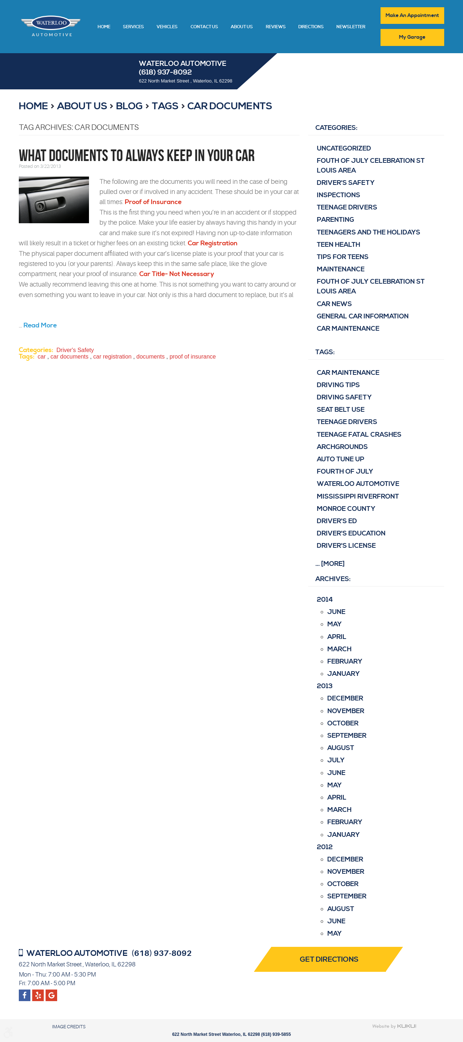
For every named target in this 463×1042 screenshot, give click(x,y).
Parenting (335, 220)
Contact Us (204, 27)
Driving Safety (344, 397)
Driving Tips (338, 385)
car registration (112, 357)
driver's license (346, 546)
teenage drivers (347, 422)
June (336, 612)
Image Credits (68, 1026)
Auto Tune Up (340, 459)
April (337, 637)
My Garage (412, 37)
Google (38, 992)
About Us (242, 27)
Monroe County (346, 509)
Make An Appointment (412, 15)
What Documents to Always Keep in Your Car (137, 156)
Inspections (338, 195)
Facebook (24, 992)
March (339, 649)
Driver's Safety (75, 350)
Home (104, 27)
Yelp (51, 992)
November (345, 711)
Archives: (333, 579)
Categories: (336, 128)
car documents (229, 106)
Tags (165, 106)
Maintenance (341, 269)
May (334, 624)
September (346, 736)
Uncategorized (344, 148)
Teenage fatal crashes (359, 435)
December (345, 699)
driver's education (351, 533)
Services (133, 27)
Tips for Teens (343, 257)
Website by (394, 1026)
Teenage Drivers (347, 208)
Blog (129, 106)
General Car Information (363, 316)
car (42, 357)
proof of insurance (193, 357)
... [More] (330, 564)
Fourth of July (345, 471)
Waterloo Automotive (358, 484)
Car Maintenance (348, 329)
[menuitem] (104, 26)
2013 (325, 686)
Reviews (276, 27)
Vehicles (167, 27)
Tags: (325, 352)
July (336, 761)
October (342, 723)
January (343, 674)
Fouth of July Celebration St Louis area (371, 166)
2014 (325, 600)
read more (40, 325)
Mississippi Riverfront (358, 496)
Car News (334, 304)
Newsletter (350, 27)
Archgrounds (342, 447)
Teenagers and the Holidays (368, 232)
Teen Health (338, 245)
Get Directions (330, 959)
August (340, 748)
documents (150, 357)
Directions (311, 27)
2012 (325, 847)
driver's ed (337, 521)
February (344, 661)
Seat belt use (341, 410)
